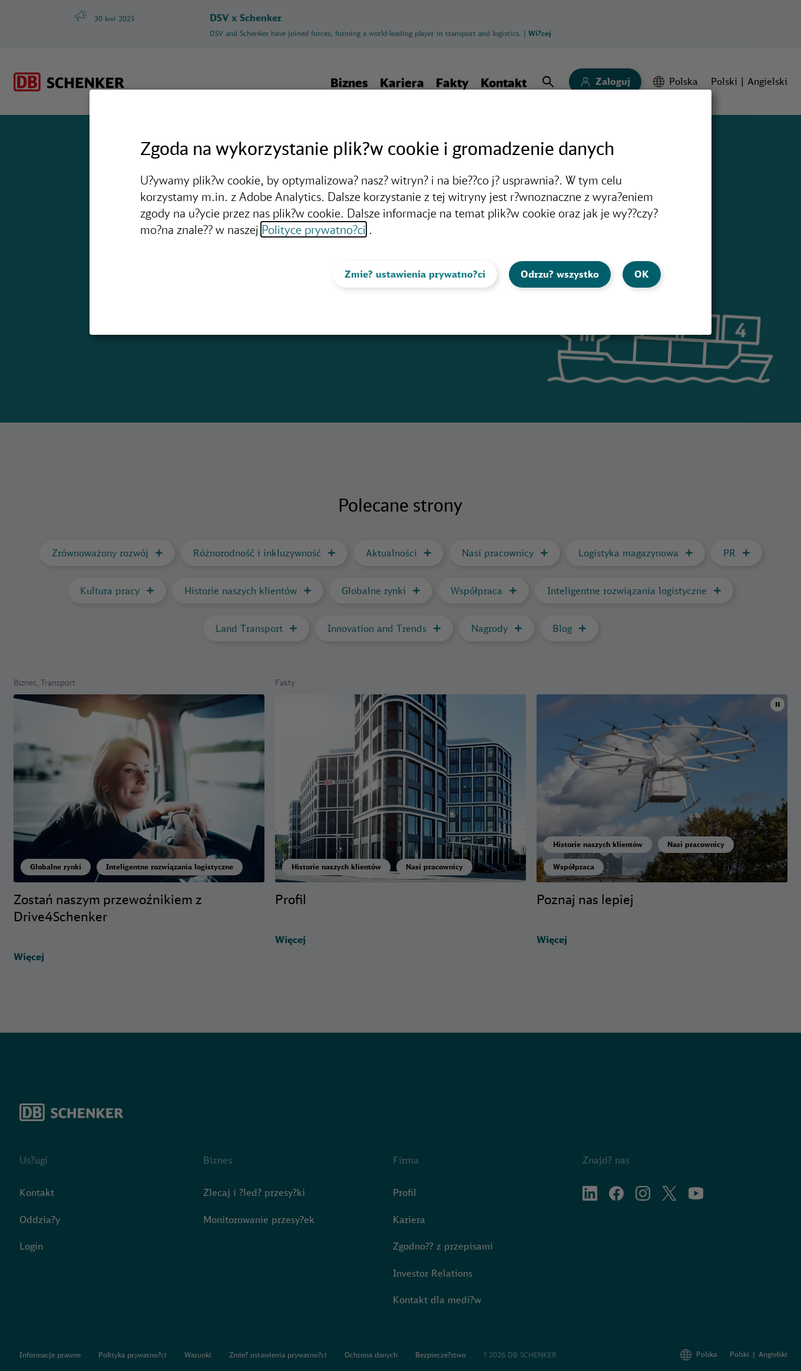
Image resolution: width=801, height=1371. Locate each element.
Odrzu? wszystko (560, 274)
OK (641, 274)
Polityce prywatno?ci (314, 229)
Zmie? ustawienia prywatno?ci (415, 274)
